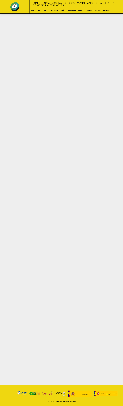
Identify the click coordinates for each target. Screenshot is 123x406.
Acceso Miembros (102, 10)
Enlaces (89, 10)
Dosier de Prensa (75, 10)
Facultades (43, 10)
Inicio (33, 10)
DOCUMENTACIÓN (58, 10)
